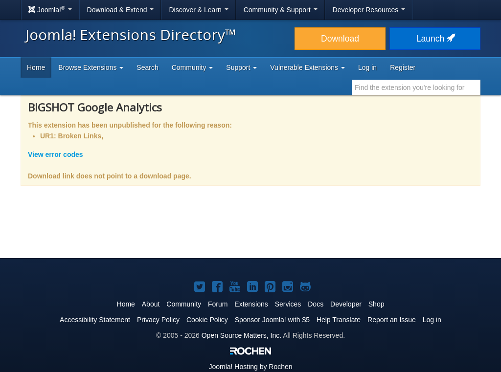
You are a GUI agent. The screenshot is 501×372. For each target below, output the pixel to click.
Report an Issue (391, 320)
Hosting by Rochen (250, 367)
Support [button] (241, 67)
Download (340, 39)
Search (147, 67)
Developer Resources (369, 10)
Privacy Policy (158, 320)
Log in (367, 67)
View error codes (55, 154)
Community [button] (192, 67)
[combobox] (416, 87)
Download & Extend (120, 10)
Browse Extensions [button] (90, 67)
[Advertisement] (250, 228)
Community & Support (281, 10)
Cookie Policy (207, 320)
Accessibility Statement (95, 320)
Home (36, 67)
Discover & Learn (198, 10)
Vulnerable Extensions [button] (307, 67)
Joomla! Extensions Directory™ (130, 34)
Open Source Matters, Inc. (241, 335)
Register (402, 67)
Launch (435, 39)
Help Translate (339, 320)
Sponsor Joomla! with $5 (272, 320)
